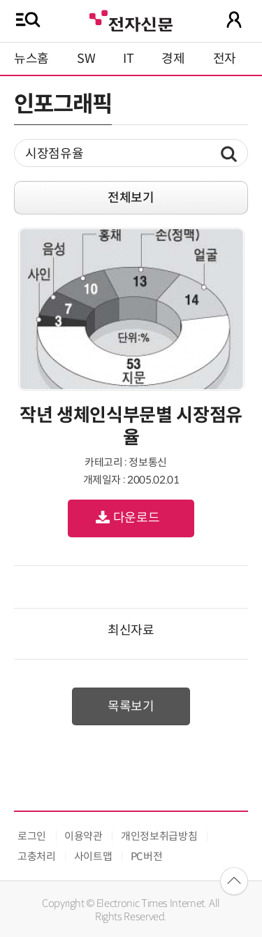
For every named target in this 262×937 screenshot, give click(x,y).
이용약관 (83, 836)
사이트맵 (93, 856)
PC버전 (147, 856)
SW (86, 58)
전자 (224, 58)
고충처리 (36, 856)
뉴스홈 (31, 58)
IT (128, 58)
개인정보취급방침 (159, 836)
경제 (172, 58)
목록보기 (131, 706)
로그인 (31, 836)
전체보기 (131, 197)
